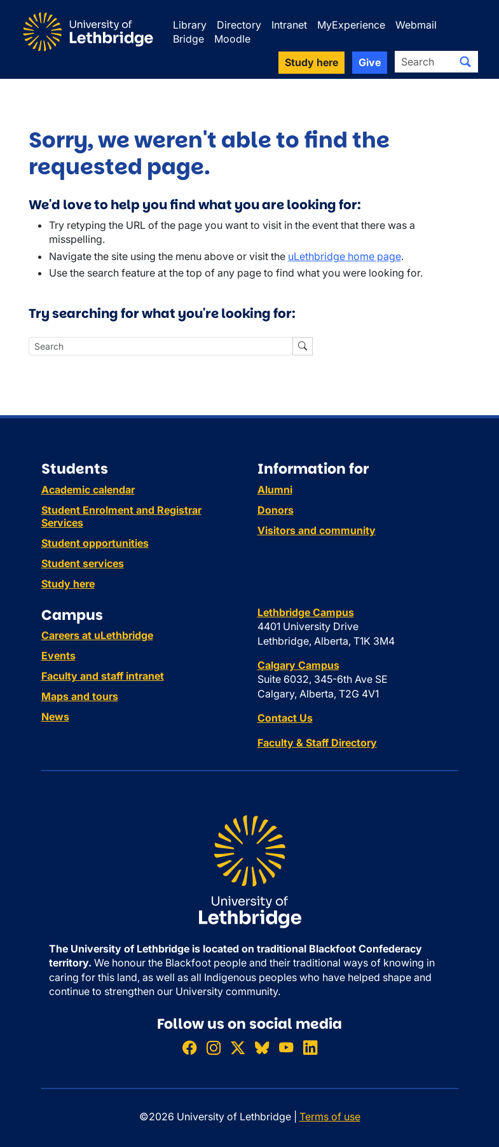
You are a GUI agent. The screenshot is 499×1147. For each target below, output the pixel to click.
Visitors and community (316, 530)
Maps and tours (79, 696)
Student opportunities (95, 543)
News (55, 716)
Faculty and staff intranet (102, 676)
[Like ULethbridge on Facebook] (189, 1047)
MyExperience (351, 24)
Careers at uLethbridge (97, 635)
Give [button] (370, 62)
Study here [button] (311, 62)
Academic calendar (88, 489)
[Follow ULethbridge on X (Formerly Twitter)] (238, 1047)
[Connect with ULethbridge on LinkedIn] (310, 1047)
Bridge (188, 38)
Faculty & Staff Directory (317, 742)
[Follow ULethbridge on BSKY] (262, 1047)
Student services (82, 563)
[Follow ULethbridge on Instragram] (213, 1047)
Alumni (274, 489)
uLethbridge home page (344, 256)
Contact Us (285, 717)
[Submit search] (465, 61)
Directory (239, 24)
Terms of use (329, 1116)
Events (58, 655)
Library (190, 24)
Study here (68, 583)
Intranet (289, 24)
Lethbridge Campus (305, 612)
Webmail (416, 24)
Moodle (232, 38)
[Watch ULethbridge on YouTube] (286, 1047)
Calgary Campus (298, 665)
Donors (275, 510)
